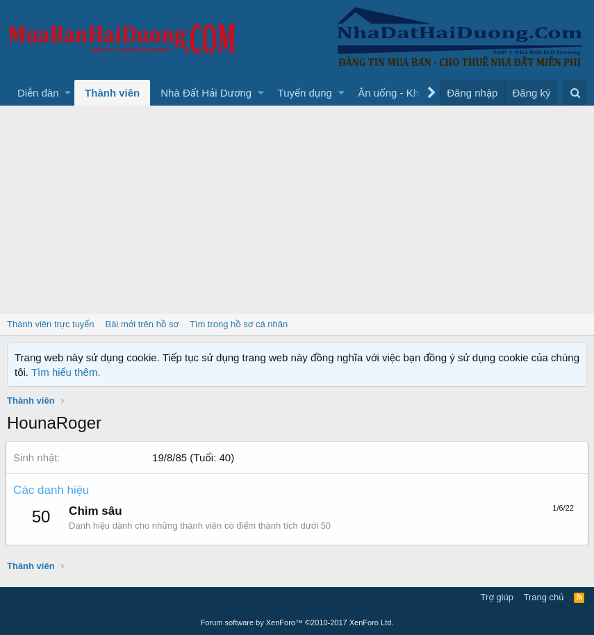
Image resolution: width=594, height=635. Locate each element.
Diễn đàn (38, 93)
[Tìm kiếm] (575, 93)
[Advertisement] (297, 210)
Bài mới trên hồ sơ (142, 324)
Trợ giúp (497, 597)
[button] (67, 93)
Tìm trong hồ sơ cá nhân (239, 324)
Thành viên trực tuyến (50, 324)
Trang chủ (544, 597)
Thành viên (112, 93)
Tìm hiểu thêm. (66, 372)
